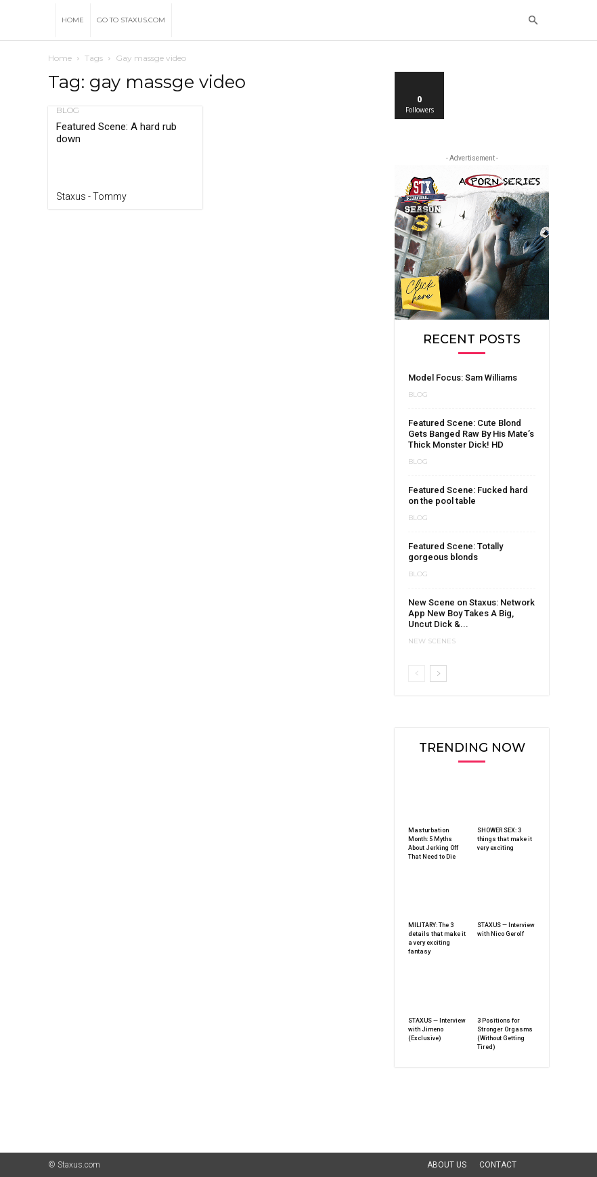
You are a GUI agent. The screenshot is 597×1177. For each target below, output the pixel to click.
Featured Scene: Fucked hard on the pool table (468, 495)
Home (73, 20)
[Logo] (51, 20)
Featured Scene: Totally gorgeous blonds (455, 551)
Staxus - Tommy (91, 196)
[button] (532, 20)
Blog (67, 110)
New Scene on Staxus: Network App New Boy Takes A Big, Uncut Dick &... (471, 613)
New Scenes (432, 641)
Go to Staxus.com (131, 20)
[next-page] (438, 673)
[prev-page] (416, 673)
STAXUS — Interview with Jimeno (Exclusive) (437, 1029)
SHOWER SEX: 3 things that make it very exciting (504, 839)
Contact (497, 1165)
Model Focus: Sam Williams (462, 377)
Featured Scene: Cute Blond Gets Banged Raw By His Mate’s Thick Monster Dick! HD (471, 434)
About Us (446, 1165)
